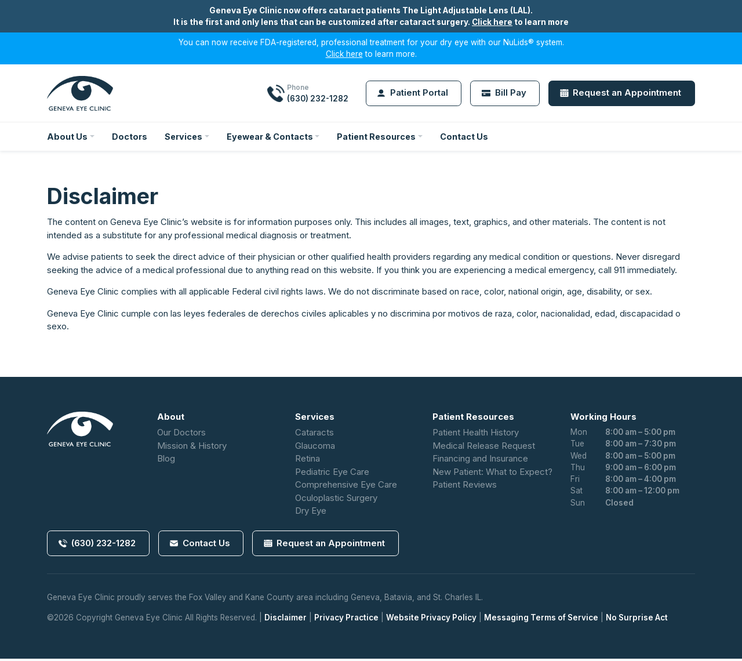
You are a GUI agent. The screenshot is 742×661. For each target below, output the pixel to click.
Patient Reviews (464, 486)
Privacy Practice (346, 620)
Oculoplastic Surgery (336, 500)
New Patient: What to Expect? (492, 474)
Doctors (130, 137)
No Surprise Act (637, 620)
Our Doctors (181, 434)
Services (185, 137)
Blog (166, 460)
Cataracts (314, 434)
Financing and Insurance (480, 460)
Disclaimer (285, 620)
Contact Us (474, 137)
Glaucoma (315, 447)
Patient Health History (475, 434)
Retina (307, 460)
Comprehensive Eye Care (346, 486)
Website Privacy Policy (431, 620)
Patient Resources (384, 137)
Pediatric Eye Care (332, 474)
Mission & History (192, 447)
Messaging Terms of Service (541, 620)
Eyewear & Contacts (274, 137)
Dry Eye (310, 512)
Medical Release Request (483, 447)
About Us (67, 137)
